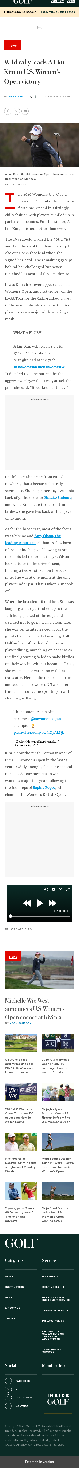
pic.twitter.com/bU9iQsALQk (38, 733)
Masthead (50, 1277)
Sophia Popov (44, 788)
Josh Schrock (20, 1023)
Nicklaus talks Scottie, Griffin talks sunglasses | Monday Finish (20, 1165)
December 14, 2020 (26, 745)
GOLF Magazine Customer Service (56, 1299)
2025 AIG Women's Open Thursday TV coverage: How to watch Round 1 (19, 1115)
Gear (8, 1298)
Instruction (14, 1287)
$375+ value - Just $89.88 (58, 12)
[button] (16, 111)
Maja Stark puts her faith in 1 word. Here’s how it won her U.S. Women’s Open (58, 1165)
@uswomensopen (46, 719)
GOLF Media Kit (53, 1287)
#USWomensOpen (29, 367)
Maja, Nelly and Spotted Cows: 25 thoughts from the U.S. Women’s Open (56, 1115)
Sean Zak (16, 97)
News (13, 957)
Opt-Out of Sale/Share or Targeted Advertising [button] (53, 1335)
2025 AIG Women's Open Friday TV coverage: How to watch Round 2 (55, 1066)
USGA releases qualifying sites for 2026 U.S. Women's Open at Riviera (19, 1066)
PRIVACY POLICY (53, 1321)
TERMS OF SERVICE (55, 1311)
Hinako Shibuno (57, 498)
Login (71, 1)
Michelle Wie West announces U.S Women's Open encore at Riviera (35, 1009)
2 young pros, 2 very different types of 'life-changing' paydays (19, 1214)
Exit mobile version (39, 1462)
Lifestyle (12, 1308)
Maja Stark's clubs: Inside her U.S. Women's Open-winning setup (56, 1214)
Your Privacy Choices (52, 1350)
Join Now (57, 1)
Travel (10, 1318)
